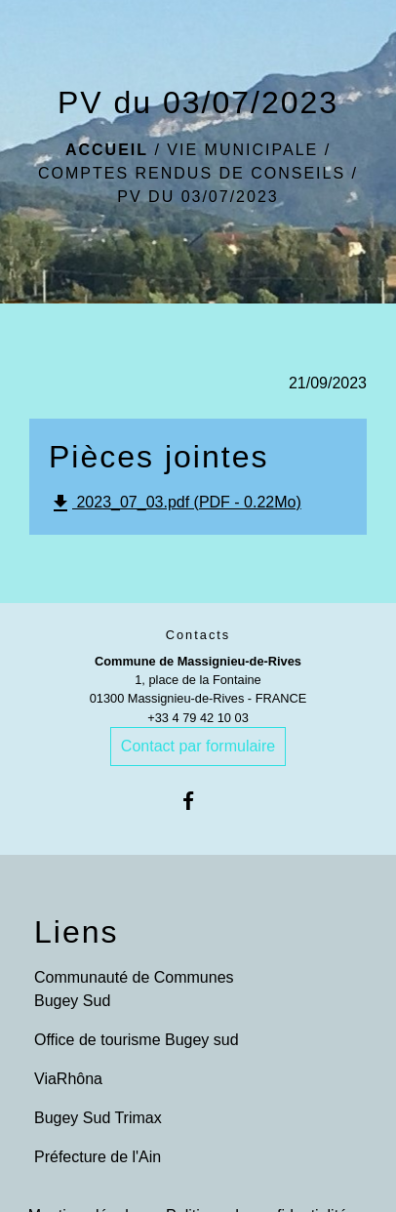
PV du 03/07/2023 (197, 196)
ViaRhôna (68, 1079)
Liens (76, 931)
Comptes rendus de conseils (191, 173)
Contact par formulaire (198, 746)
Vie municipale (242, 149)
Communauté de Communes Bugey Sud (134, 989)
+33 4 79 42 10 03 (198, 717)
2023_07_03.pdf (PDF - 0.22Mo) (175, 503)
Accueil (106, 149)
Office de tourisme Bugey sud (136, 1039)
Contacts (198, 634)
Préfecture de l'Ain (97, 1157)
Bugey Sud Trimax (98, 1118)
